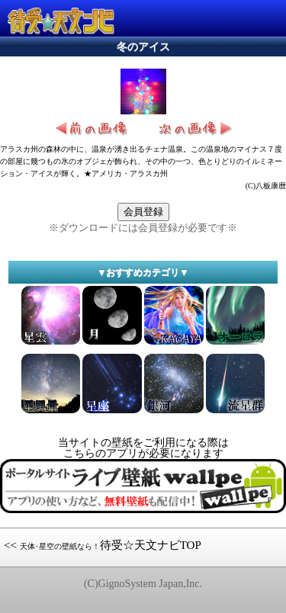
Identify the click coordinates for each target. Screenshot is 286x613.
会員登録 (143, 211)
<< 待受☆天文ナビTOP (102, 545)
